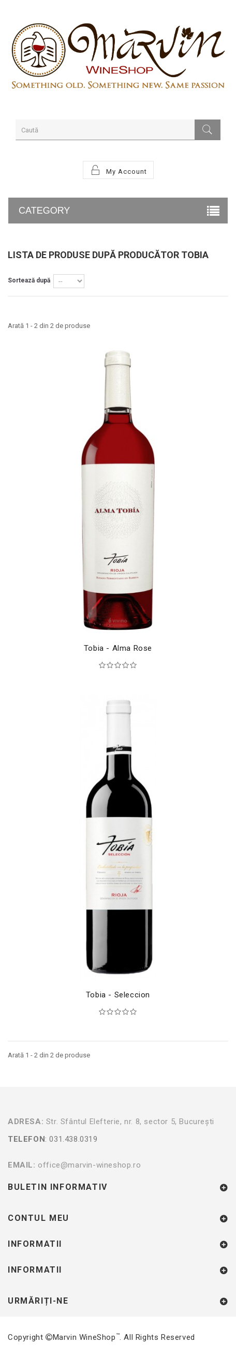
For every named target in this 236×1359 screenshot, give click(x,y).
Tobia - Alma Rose (118, 648)
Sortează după (29, 280)
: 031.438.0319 (116, 1145)
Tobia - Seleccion (118, 994)
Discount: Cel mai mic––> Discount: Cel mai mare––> (68, 281)
